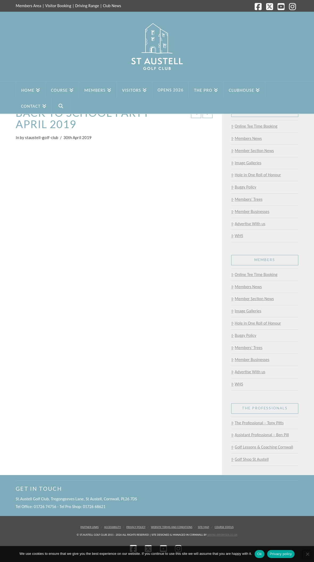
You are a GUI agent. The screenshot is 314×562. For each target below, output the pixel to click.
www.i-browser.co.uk (222, 534)
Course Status (223, 527)
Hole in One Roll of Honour (256, 174)
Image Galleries (246, 162)
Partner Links (89, 527)
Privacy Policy (136, 527)
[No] (307, 554)
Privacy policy (281, 554)
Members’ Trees (246, 199)
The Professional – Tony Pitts (257, 422)
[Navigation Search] (61, 106)
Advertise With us (248, 223)
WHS (237, 235)
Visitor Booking (58, 5)
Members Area (28, 5)
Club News (112, 5)
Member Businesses (250, 211)
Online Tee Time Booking (254, 126)
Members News (246, 138)
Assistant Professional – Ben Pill (260, 434)
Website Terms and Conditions (171, 527)
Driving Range (87, 5)
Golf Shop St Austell (249, 459)
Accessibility (112, 527)
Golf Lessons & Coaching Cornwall (262, 447)
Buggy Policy (243, 187)
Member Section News (252, 150)
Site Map (203, 527)
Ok (259, 554)
